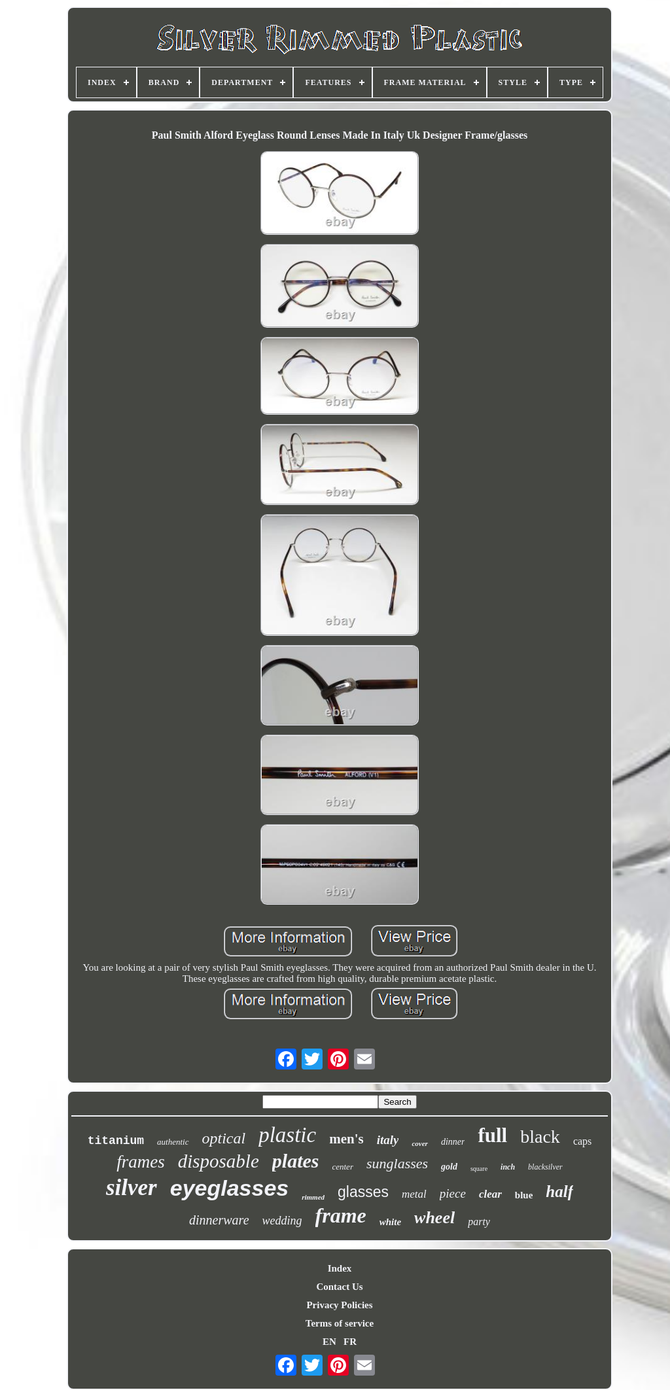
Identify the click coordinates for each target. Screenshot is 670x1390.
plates (295, 1161)
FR (350, 1341)
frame (340, 1215)
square (478, 1168)
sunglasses (397, 1163)
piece (453, 1193)
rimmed (313, 1197)
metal (414, 1194)
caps (582, 1141)
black (540, 1136)
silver (131, 1187)
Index (340, 1268)
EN (329, 1341)
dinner (453, 1142)
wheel (434, 1217)
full (492, 1135)
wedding (282, 1220)
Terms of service (340, 1323)
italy (388, 1140)
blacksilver (545, 1167)
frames (140, 1162)
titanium (116, 1140)
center (342, 1167)
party (479, 1221)
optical (224, 1138)
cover (419, 1143)
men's (346, 1139)
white (390, 1222)
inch (508, 1167)
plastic (287, 1135)
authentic (172, 1142)
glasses (363, 1191)
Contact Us (339, 1286)
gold (449, 1167)
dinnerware (219, 1220)
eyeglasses (229, 1187)
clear (490, 1194)
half (559, 1191)
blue (524, 1195)
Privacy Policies (339, 1305)
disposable (218, 1161)
